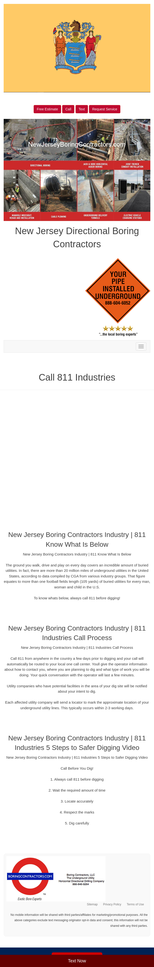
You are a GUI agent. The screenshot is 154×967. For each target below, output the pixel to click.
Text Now (77, 960)
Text (82, 109)
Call (68, 109)
